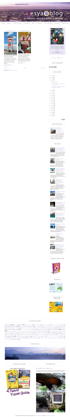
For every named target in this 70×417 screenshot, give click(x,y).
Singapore (9, 336)
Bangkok (30, 326)
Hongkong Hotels (42, 329)
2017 (52, 97)
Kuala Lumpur (43, 331)
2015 (52, 100)
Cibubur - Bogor (15, 328)
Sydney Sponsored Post (33, 338)
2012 (52, 105)
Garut (22, 329)
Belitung (40, 326)
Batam (36, 326)
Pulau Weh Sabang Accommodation (28, 335)
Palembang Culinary (27, 333)
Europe (57, 23)
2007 (52, 114)
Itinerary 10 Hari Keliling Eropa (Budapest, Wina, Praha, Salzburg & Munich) (59, 181)
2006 (52, 115)
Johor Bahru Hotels (18, 331)
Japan (63, 329)
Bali (20, 325)
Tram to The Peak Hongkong (59, 159)
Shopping (63, 335)
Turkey (61, 338)
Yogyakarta (15, 339)
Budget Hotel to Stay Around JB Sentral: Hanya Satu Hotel (60, 245)
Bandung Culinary (10, 326)
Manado (57, 332)
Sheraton (58, 335)
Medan (62, 332)
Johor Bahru (10, 331)
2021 (52, 90)
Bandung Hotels (23, 326)
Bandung (61, 325)
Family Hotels (61, 328)
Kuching (14, 332)
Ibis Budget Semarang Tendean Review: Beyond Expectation (60, 203)
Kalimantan (26, 331)
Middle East (65, 23)
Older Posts (43, 68)
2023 (52, 79)
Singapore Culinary (37, 336)
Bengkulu (45, 326)
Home (3, 23)
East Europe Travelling (50, 328)
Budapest (63, 326)
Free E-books (17, 23)
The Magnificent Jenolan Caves (44, 368)
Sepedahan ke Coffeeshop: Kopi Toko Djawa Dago (58, 87)
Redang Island (39, 335)
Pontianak (9, 335)
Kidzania (31, 331)
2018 (52, 95)
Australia (39, 23)
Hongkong (32, 329)
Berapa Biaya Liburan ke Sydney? (60, 192)
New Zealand (48, 23)
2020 (52, 91)
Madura (40, 332)
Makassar (46, 332)
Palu (34, 333)
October (53, 82)
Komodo (36, 331)
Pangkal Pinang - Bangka (41, 333)
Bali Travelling (46, 325)
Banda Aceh (54, 324)
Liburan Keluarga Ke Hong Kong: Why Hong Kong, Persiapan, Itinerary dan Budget (60, 149)
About (9, 23)
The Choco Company (50, 415)
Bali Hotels (37, 325)
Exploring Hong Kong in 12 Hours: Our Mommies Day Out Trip (60, 215)
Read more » (6, 66)
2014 (52, 102)
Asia (33, 23)
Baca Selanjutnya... (8, 64)
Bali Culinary (28, 325)
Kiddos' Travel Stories (56, 127)
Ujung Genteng (8, 339)
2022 (52, 80)
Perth (59, 333)
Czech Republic (39, 328)
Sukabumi (55, 336)
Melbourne (7, 333)
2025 (52, 75)
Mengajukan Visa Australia (59, 234)
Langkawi (20, 332)
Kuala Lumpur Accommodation (56, 331)
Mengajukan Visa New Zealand (60, 224)
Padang (20, 333)
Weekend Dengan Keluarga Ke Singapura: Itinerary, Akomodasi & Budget (60, 131)
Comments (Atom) (13, 70)
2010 (52, 109)
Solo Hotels (50, 336)
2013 (52, 103)
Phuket (63, 333)
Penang (54, 333)
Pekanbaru (49, 333)
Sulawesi (61, 336)
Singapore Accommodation (23, 336)
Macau (36, 332)
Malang (51, 332)
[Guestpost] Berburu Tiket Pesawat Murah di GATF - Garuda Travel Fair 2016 (60, 170)
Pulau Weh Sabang (16, 335)
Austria (15, 325)
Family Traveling (12, 329)
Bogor (57, 326)
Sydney (23, 338)
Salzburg (44, 335)
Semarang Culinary (51, 335)
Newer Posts (6, 68)
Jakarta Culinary (52, 329)
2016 (52, 98)
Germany (27, 329)
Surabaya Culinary (9, 338)
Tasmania (56, 338)
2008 (52, 112)
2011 (52, 107)
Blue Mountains (52, 326)
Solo (45, 336)
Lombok (30, 332)
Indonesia (27, 23)
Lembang (25, 332)
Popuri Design (38, 415)
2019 (52, 93)
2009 (52, 110)
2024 (52, 77)
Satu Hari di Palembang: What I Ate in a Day (57, 84)
